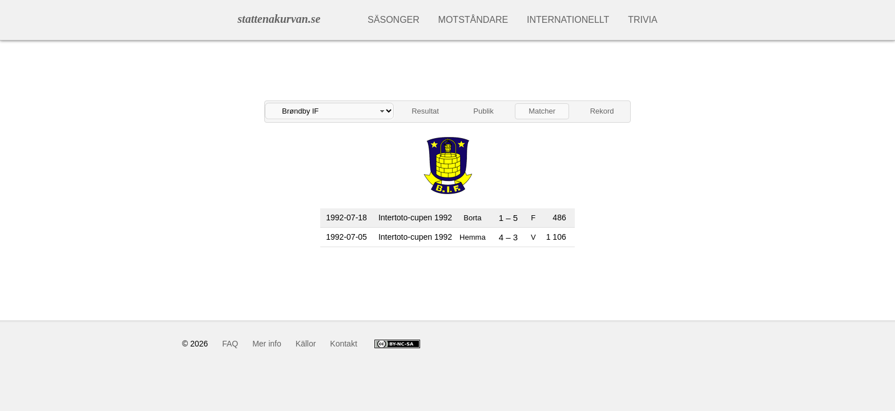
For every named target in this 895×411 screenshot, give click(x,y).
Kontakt (343, 343)
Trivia (643, 20)
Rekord (602, 111)
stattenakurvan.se (278, 19)
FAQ (230, 343)
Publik (483, 111)
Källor (306, 343)
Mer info (266, 343)
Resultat (425, 111)
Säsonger (394, 20)
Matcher (542, 111)
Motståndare (473, 20)
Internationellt (568, 20)
